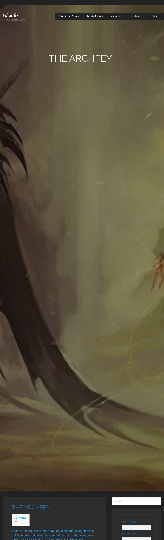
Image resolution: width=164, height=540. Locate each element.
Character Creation (70, 16)
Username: (129, 522)
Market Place (95, 16)
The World (134, 16)
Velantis (10, 15)
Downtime (116, 16)
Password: (129, 533)
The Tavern (154, 16)
